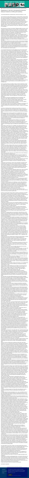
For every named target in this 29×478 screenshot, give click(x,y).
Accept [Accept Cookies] (10, 476)
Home (1, 8)
